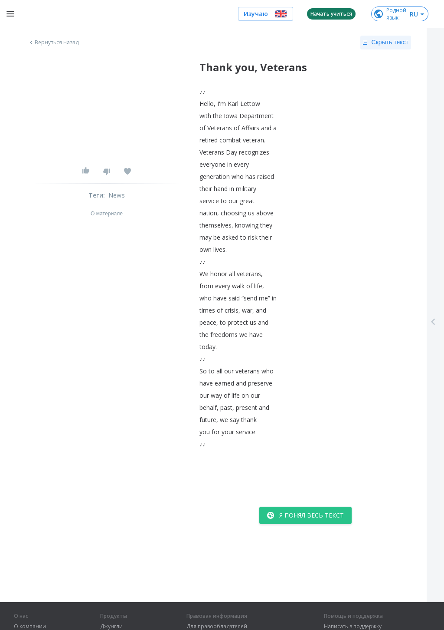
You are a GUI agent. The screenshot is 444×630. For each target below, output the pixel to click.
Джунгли (111, 626)
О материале (107, 214)
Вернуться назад (53, 42)
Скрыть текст (385, 42)
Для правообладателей (216, 626)
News (116, 195)
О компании (30, 626)
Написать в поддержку (353, 626)
